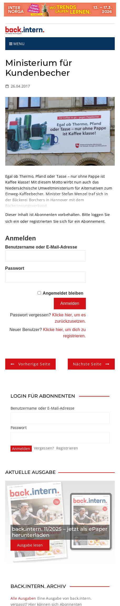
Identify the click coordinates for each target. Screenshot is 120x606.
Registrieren (67, 448)
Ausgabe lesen (30, 545)
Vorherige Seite (34, 363)
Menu (17, 43)
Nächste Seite (87, 363)
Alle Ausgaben (23, 598)
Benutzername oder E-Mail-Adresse (41, 247)
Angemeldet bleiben (63, 293)
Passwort (14, 268)
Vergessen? (44, 448)
